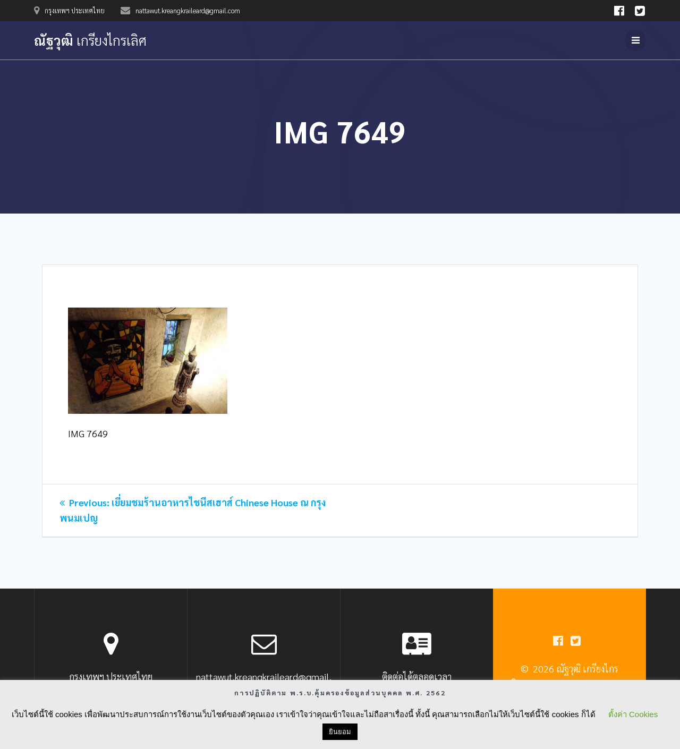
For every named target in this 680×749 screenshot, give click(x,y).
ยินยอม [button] (340, 732)
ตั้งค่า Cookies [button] (633, 714)
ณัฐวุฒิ (90, 40)
